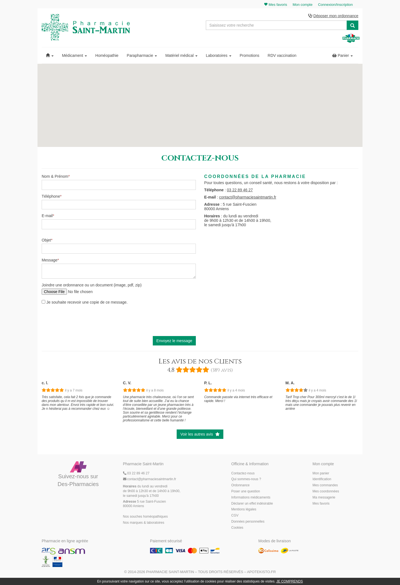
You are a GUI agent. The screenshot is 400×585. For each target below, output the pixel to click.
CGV (235, 516)
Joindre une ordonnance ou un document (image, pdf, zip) (92, 286)
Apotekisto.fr (261, 573)
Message (50, 261)
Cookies (237, 529)
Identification (321, 480)
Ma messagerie (323, 498)
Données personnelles (247, 523)
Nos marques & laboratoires (143, 524)
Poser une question (245, 492)
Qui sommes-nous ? (246, 480)
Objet (46, 241)
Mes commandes (325, 486)
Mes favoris (320, 504)
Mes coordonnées (325, 492)
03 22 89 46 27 (240, 191)
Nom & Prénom (55, 177)
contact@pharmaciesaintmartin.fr (247, 198)
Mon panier (320, 474)
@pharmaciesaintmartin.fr (149, 480)
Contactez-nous (243, 474)
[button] (50, 57)
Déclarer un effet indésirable (252, 504)
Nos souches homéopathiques (145, 518)
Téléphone (51, 197)
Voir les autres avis (199, 435)
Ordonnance (240, 486)
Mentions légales (243, 510)
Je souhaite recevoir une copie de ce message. (85, 303)
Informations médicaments (251, 498)
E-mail (47, 217)
